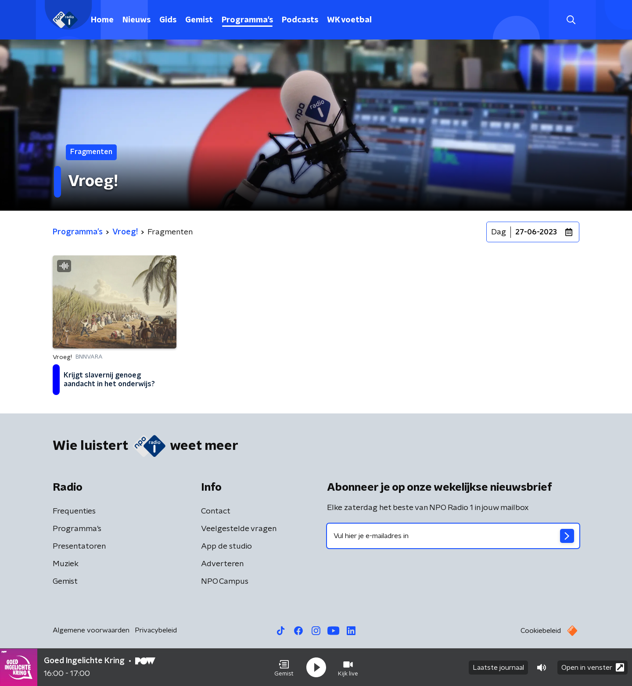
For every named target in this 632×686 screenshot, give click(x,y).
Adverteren (222, 564)
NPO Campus (224, 581)
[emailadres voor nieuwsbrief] (453, 536)
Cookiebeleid (541, 630)
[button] (284, 668)
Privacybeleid (156, 630)
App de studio (226, 546)
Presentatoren (79, 546)
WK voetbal (349, 20)
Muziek (66, 564)
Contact (215, 511)
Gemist (199, 20)
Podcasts (300, 20)
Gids (167, 20)
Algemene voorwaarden (91, 630)
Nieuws (136, 20)
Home (102, 20)
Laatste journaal (498, 667)
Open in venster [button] (592, 667)
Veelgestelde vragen (238, 529)
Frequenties (74, 511)
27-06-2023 (536, 232)
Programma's (247, 20)
